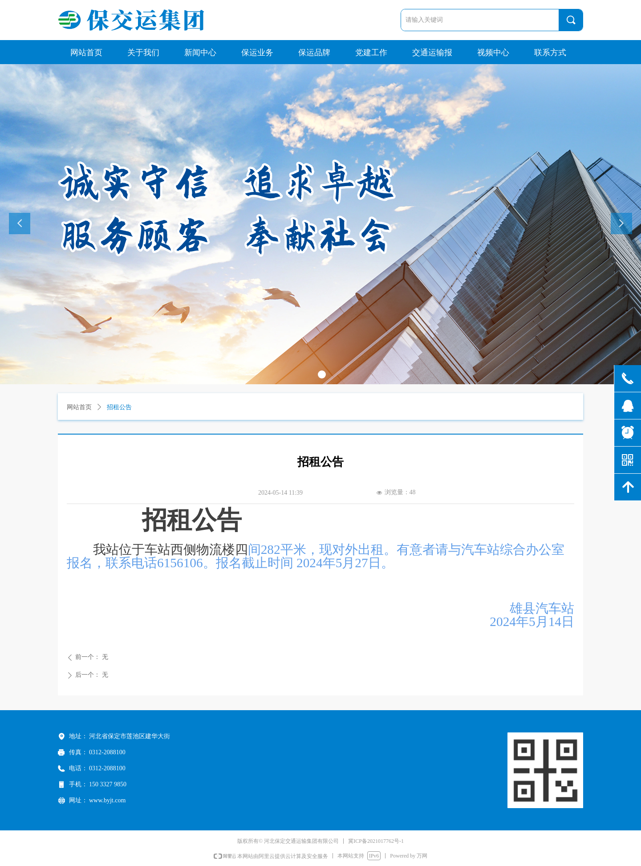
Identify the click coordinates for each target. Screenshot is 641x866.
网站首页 (79, 407)
